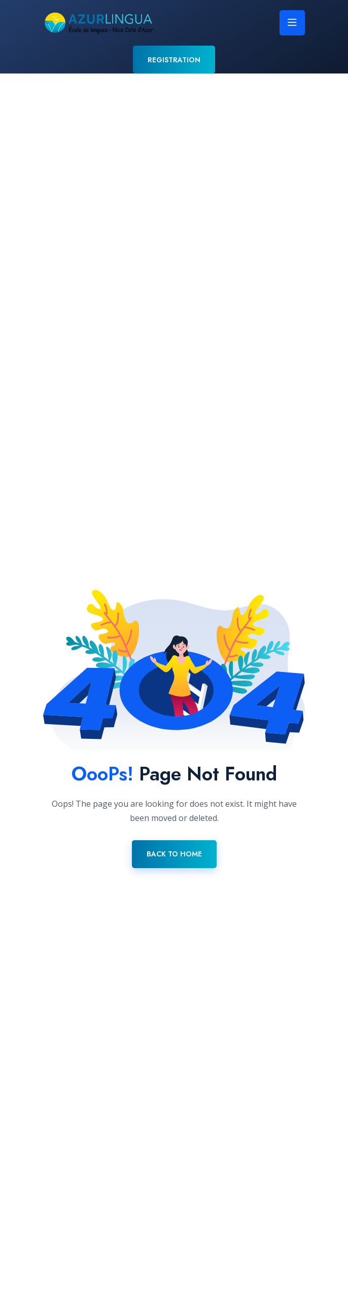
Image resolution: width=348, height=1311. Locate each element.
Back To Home (174, 854)
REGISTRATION (174, 60)
